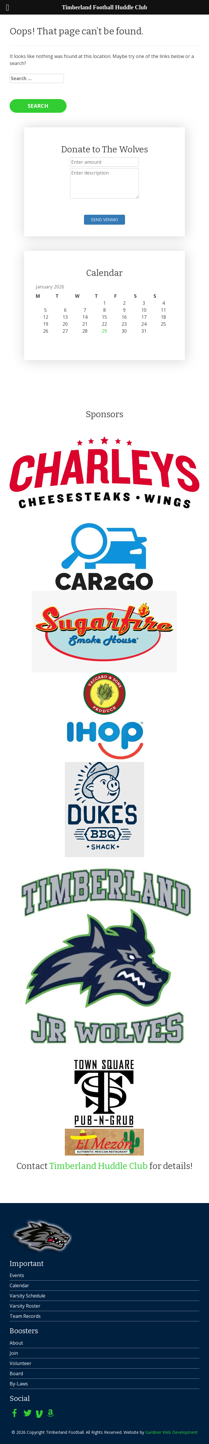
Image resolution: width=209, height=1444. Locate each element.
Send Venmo (104, 219)
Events (17, 1275)
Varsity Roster (25, 1306)
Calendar (19, 1285)
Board (16, 1373)
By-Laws (19, 1383)
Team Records (25, 1316)
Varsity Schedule (27, 1295)
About (16, 1343)
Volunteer (20, 1363)
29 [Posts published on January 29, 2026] (104, 331)
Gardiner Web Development (171, 1432)
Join (14, 1353)
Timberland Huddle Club (98, 1166)
